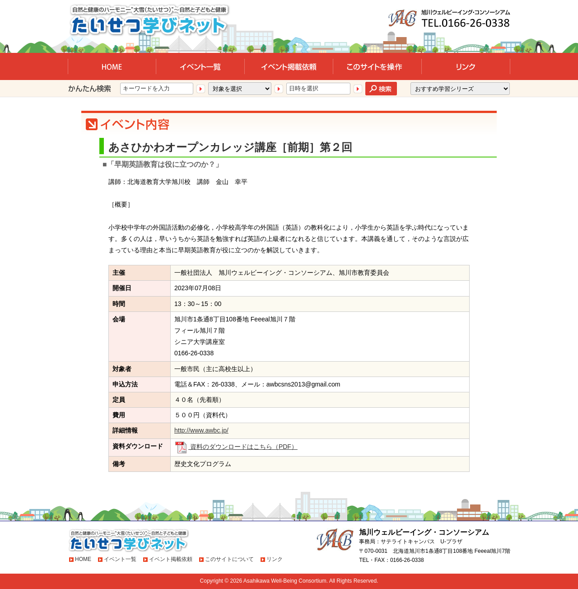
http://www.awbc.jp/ (201, 430)
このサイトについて (229, 559)
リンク (274, 559)
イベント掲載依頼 (170, 559)
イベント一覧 (120, 559)
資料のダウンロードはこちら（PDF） (236, 446)
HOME (83, 559)
